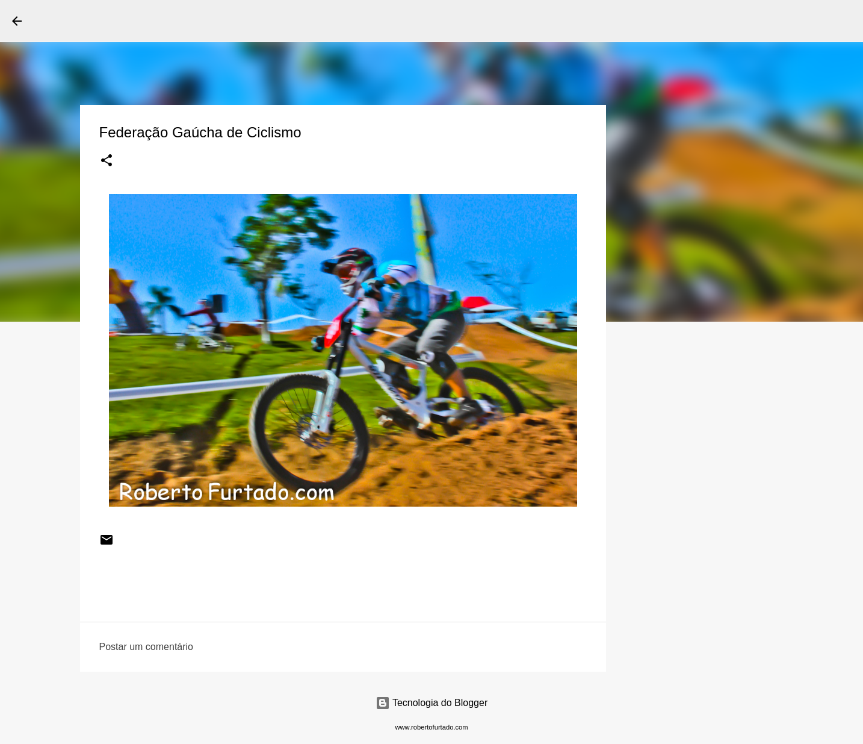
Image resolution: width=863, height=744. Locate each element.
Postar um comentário (146, 647)
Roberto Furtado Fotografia (150, 20)
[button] (106, 161)
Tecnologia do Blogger (432, 703)
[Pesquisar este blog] (790, 21)
